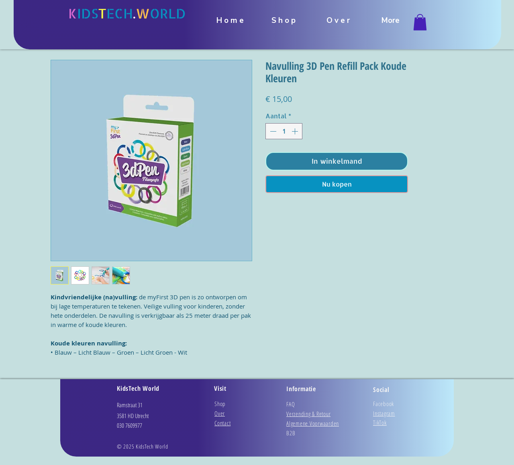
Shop (220, 404)
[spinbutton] (284, 131)
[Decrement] (272, 131)
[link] (420, 22)
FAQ (290, 404)
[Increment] (295, 131)
